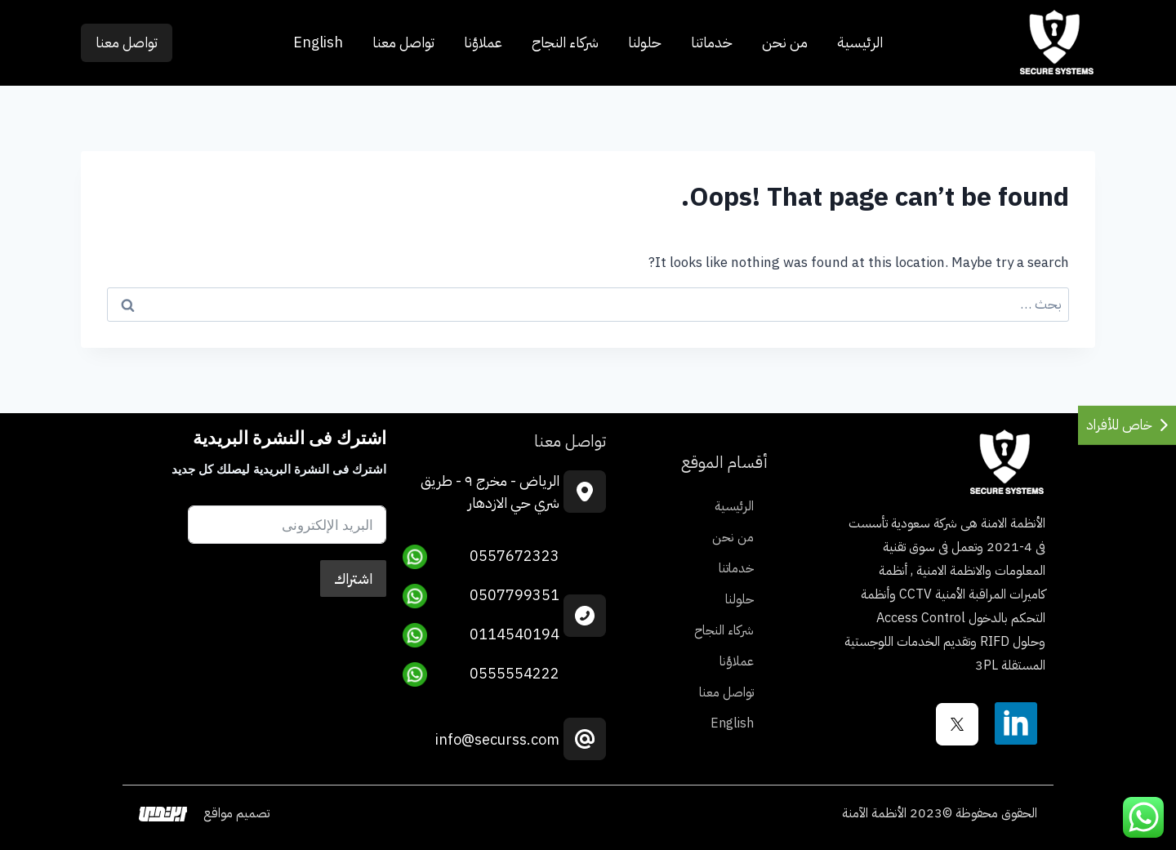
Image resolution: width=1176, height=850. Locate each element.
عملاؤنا (483, 42)
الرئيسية (860, 42)
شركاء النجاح (565, 42)
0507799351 (481, 596)
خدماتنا (712, 42)
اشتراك (353, 578)
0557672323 (481, 557)
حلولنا (645, 42)
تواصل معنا (403, 42)
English (318, 42)
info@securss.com (497, 739)
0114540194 (481, 635)
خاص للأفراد (1119, 424)
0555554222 (481, 674)
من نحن (785, 42)
